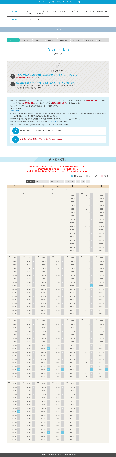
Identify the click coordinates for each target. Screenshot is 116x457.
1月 (78, 182)
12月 (72, 182)
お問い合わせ (15, 111)
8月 (52, 182)
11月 (67, 182)
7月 (47, 182)
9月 (57, 182)
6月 (42, 182)
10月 (61, 182)
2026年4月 (30, 182)
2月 (83, 182)
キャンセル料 (52, 122)
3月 (88, 182)
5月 (37, 182)
